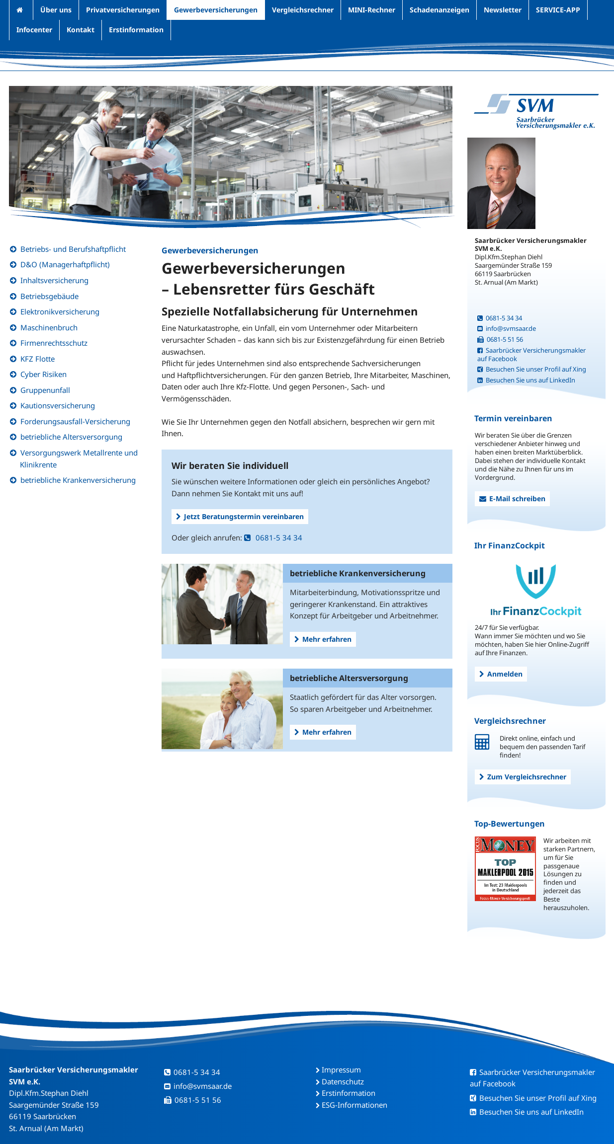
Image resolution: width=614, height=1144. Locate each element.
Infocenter (34, 29)
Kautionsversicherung (57, 405)
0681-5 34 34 (273, 537)
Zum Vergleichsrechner (522, 776)
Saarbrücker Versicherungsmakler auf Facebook (531, 354)
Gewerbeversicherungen (216, 9)
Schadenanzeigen (439, 9)
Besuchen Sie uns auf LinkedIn (526, 380)
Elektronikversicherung (59, 311)
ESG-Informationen (354, 1105)
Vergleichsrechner (303, 9)
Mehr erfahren (322, 639)
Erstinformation (136, 29)
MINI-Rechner (371, 9)
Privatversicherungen (123, 9)
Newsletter (503, 9)
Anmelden (501, 674)
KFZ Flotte (37, 359)
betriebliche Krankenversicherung (78, 480)
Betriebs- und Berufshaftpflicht (73, 249)
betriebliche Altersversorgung (71, 437)
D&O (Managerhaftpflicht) (65, 264)
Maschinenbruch (49, 327)
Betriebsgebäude (49, 296)
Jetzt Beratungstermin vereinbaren (240, 516)
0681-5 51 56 (500, 339)
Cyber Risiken (43, 374)
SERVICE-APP (558, 9)
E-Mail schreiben (512, 498)
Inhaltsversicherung (54, 280)
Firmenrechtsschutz (54, 343)
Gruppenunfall (45, 390)
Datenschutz (343, 1081)
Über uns (56, 9)
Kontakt (80, 29)
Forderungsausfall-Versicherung (75, 421)
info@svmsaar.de (506, 328)
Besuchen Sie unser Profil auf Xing (531, 369)
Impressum (341, 1069)
